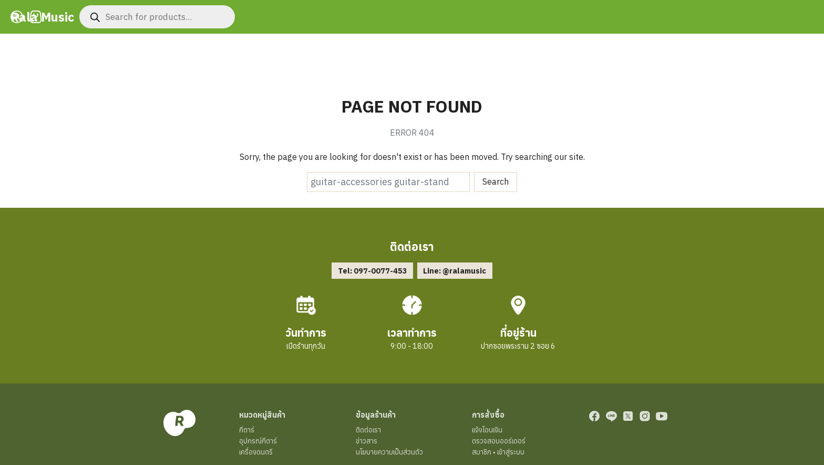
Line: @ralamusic (454, 271)
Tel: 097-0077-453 (372, 271)
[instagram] (644, 416)
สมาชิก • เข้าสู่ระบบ (498, 452)
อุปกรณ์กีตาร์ (258, 441)
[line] (611, 416)
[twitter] (628, 416)
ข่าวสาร (366, 441)
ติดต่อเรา (368, 430)
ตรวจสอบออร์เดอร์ (499, 441)
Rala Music (43, 16)
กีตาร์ (246, 430)
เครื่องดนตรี (256, 452)
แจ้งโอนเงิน (487, 430)
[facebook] (594, 416)
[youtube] (661, 416)
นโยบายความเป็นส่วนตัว (389, 452)
